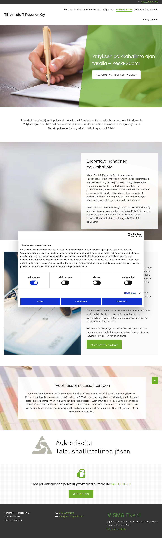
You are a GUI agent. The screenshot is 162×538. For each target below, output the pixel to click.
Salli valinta (81, 301)
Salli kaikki (121, 301)
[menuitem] (68, 9)
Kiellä (40, 301)
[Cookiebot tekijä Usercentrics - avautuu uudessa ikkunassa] (129, 235)
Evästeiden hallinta (117, 529)
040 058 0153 (149, 2)
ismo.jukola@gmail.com (71, 516)
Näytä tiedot (130, 293)
